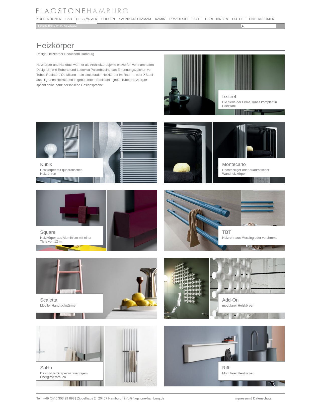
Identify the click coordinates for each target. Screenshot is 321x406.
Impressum (242, 398)
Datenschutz (262, 398)
